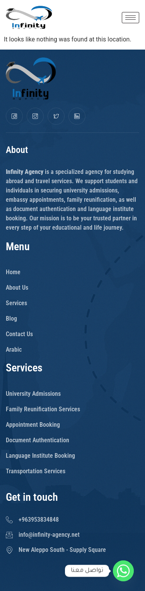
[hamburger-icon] (130, 17)
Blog (11, 318)
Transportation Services (35, 471)
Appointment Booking (33, 424)
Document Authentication (37, 440)
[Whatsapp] (123, 570)
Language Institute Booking (40, 455)
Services (16, 303)
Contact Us (19, 334)
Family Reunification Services (43, 409)
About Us (17, 287)
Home (13, 272)
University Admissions (33, 393)
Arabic (14, 349)
